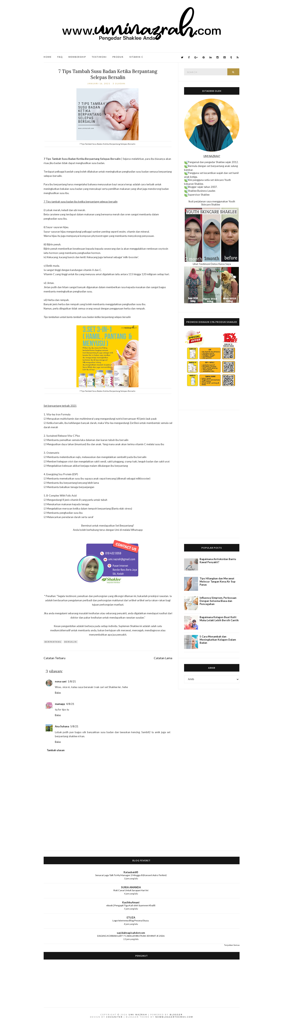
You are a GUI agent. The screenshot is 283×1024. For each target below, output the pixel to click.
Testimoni (99, 57)
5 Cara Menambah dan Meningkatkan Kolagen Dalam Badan (218, 639)
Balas (58, 692)
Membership (77, 57)
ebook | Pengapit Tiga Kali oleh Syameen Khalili (130, 905)
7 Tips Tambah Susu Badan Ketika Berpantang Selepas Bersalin (108, 74)
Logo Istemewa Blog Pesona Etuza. (131, 920)
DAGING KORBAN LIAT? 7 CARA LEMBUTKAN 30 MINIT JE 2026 (130, 935)
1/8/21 (72, 681)
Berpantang (53, 642)
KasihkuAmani (130, 902)
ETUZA (131, 917)
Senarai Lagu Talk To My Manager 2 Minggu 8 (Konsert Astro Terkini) (131, 875)
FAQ (60, 57)
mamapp (60, 703)
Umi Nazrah (138, 1014)
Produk (118, 57)
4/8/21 (70, 703)
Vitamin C (136, 57)
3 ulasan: (120, 83)
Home (48, 57)
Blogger (176, 1014)
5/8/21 (74, 726)
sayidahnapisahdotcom (131, 932)
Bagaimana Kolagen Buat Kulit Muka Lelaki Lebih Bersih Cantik (219, 619)
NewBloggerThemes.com (174, 1017)
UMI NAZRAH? (211, 156)
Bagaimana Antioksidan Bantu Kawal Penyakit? (218, 561)
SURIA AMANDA (131, 887)
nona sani (61, 681)
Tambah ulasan (56, 750)
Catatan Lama (163, 658)
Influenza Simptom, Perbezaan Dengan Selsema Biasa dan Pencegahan (218, 601)
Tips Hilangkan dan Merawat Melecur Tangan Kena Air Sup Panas (217, 581)
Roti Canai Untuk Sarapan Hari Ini (130, 890)
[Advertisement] (212, 474)
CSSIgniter (114, 1017)
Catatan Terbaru (54, 658)
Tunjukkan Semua (232, 945)
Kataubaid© (131, 872)
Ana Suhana (62, 726)
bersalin (70, 642)
